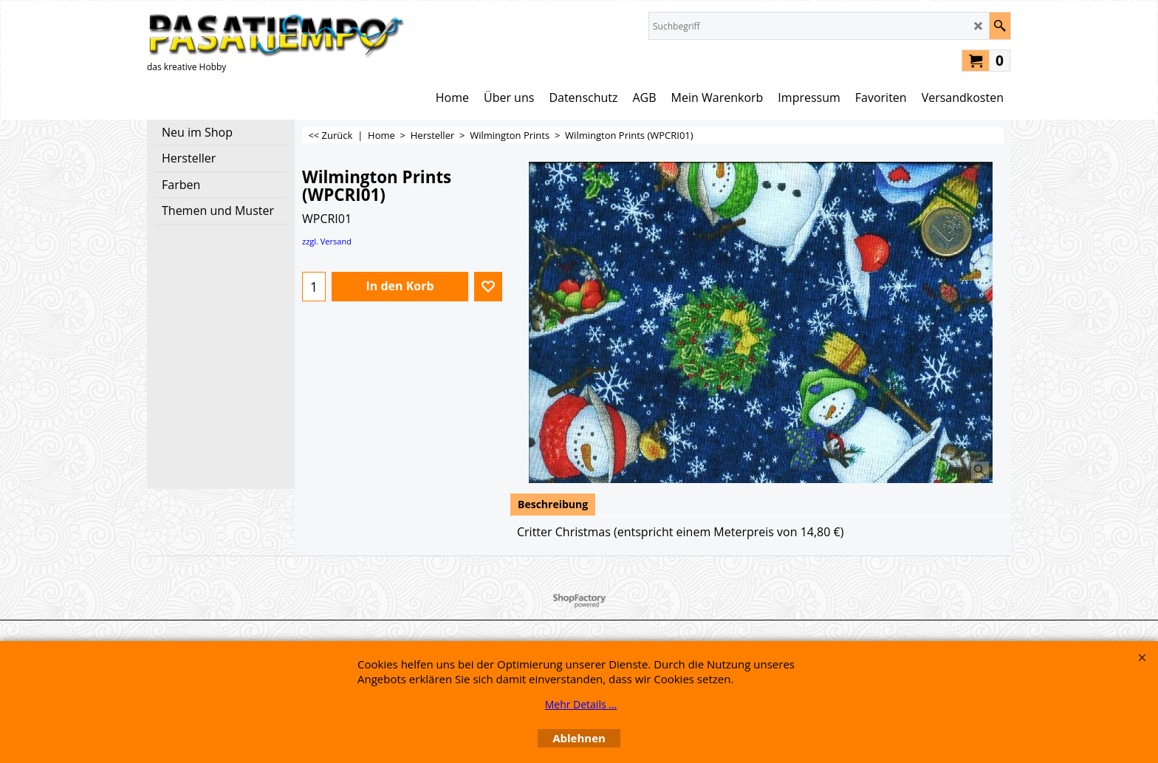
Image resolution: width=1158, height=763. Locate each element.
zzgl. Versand (327, 241)
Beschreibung (553, 504)
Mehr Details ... (581, 704)
